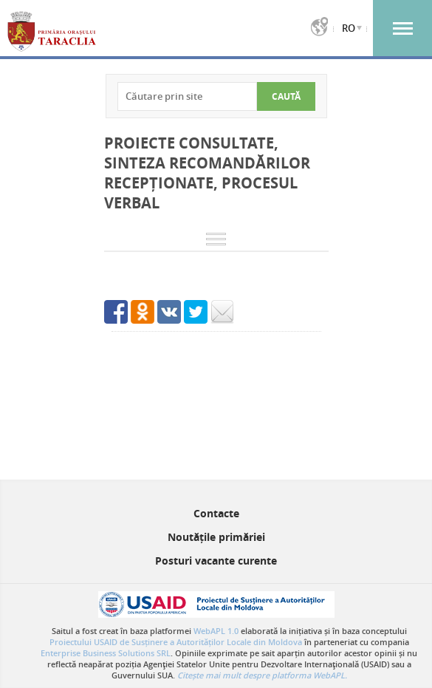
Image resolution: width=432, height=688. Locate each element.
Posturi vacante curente (216, 561)
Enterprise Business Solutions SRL (106, 652)
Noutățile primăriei (216, 537)
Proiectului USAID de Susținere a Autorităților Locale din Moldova (175, 641)
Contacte (216, 513)
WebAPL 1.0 (216, 630)
